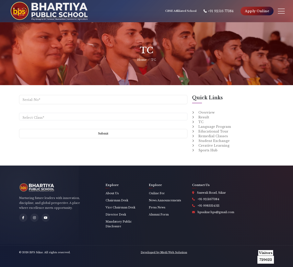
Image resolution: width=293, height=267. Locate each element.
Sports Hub (207, 150)
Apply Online (257, 11)
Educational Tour (213, 131)
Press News (157, 207)
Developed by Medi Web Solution (164, 252)
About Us (112, 193)
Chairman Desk (117, 200)
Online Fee (157, 193)
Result (203, 117)
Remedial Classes (213, 136)
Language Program (214, 127)
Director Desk (116, 214)
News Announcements (165, 200)
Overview (206, 112)
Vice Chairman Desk (120, 207)
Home (142, 60)
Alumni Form (159, 214)
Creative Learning (213, 145)
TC (201, 122)
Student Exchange (214, 141)
